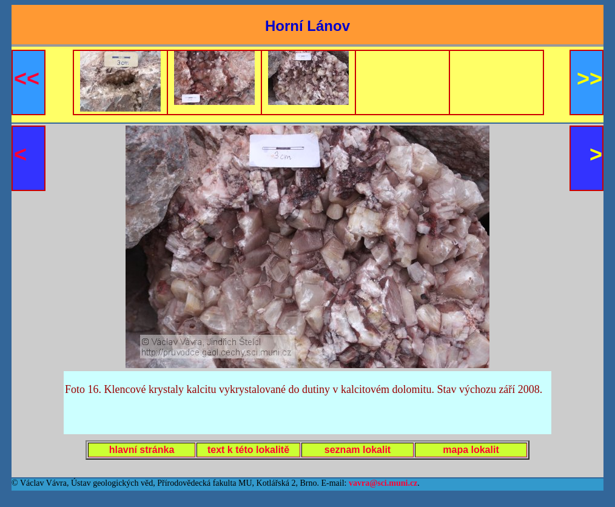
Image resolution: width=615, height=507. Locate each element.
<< (26, 78)
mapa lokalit (471, 450)
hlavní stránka (142, 450)
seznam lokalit (357, 450)
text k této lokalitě (248, 450)
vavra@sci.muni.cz (383, 483)
